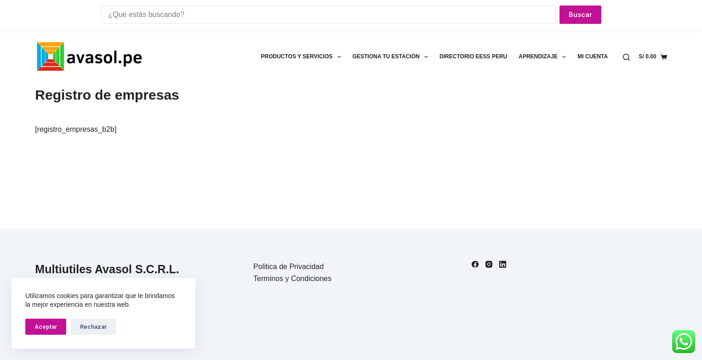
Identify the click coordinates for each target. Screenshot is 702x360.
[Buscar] (626, 57)
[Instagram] (488, 264)
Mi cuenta (592, 56)
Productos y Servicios (302, 56)
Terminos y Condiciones (292, 278)
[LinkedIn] (502, 264)
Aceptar (45, 326)
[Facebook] (475, 264)
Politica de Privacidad (288, 266)
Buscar (580, 15)
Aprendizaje (544, 56)
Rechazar (93, 326)
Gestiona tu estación (392, 56)
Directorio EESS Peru (473, 56)
